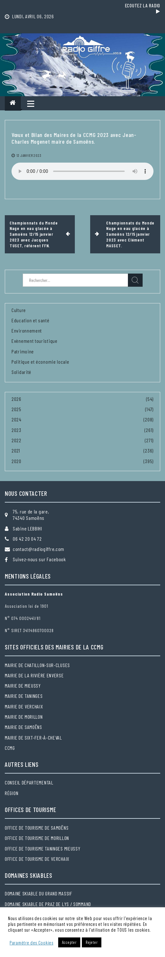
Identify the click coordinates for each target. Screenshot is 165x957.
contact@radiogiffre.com (38, 549)
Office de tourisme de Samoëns (36, 828)
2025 (16, 409)
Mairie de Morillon (24, 717)
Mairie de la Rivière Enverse (34, 675)
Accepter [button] (69, 942)
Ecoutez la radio (142, 8)
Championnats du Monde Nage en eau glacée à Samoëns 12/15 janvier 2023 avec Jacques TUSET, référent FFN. (34, 234)
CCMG (10, 748)
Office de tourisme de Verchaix (37, 859)
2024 (16, 419)
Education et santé (31, 320)
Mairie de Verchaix (24, 706)
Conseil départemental (29, 782)
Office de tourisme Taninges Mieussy (43, 848)
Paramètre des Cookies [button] (31, 942)
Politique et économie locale (40, 362)
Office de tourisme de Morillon (37, 838)
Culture (19, 310)
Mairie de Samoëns (23, 727)
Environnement (27, 330)
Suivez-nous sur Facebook (39, 559)
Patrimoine (23, 351)
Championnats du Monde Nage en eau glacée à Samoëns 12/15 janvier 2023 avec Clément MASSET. (130, 234)
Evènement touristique (35, 341)
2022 (16, 440)
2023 (16, 430)
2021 (16, 450)
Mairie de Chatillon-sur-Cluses (37, 665)
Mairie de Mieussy (23, 685)
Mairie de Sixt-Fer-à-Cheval (33, 737)
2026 (16, 399)
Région (11, 793)
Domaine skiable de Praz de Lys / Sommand (48, 904)
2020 (16, 461)
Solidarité (21, 372)
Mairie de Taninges (24, 696)
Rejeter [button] (92, 942)
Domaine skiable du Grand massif (38, 893)
